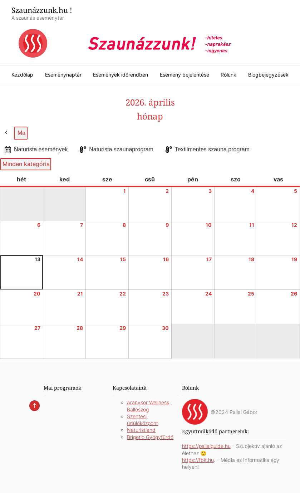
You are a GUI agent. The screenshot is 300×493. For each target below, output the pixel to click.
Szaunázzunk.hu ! (41, 10)
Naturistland (141, 430)
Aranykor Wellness (148, 402)
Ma (21, 133)
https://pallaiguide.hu (206, 446)
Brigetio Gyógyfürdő (150, 437)
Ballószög (138, 409)
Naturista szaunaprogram (115, 149)
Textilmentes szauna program (207, 149)
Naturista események (35, 150)
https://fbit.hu (198, 460)
